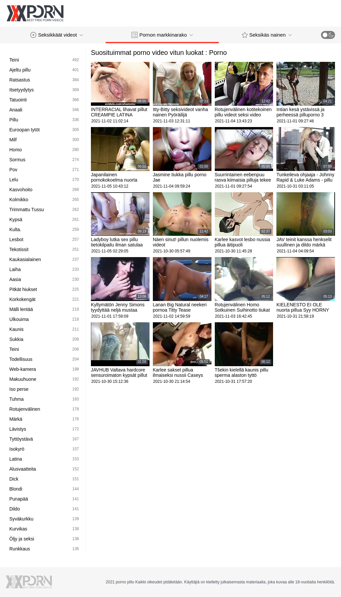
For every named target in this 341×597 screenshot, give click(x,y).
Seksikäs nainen (267, 35)
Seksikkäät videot (56, 35)
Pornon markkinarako (162, 35)
